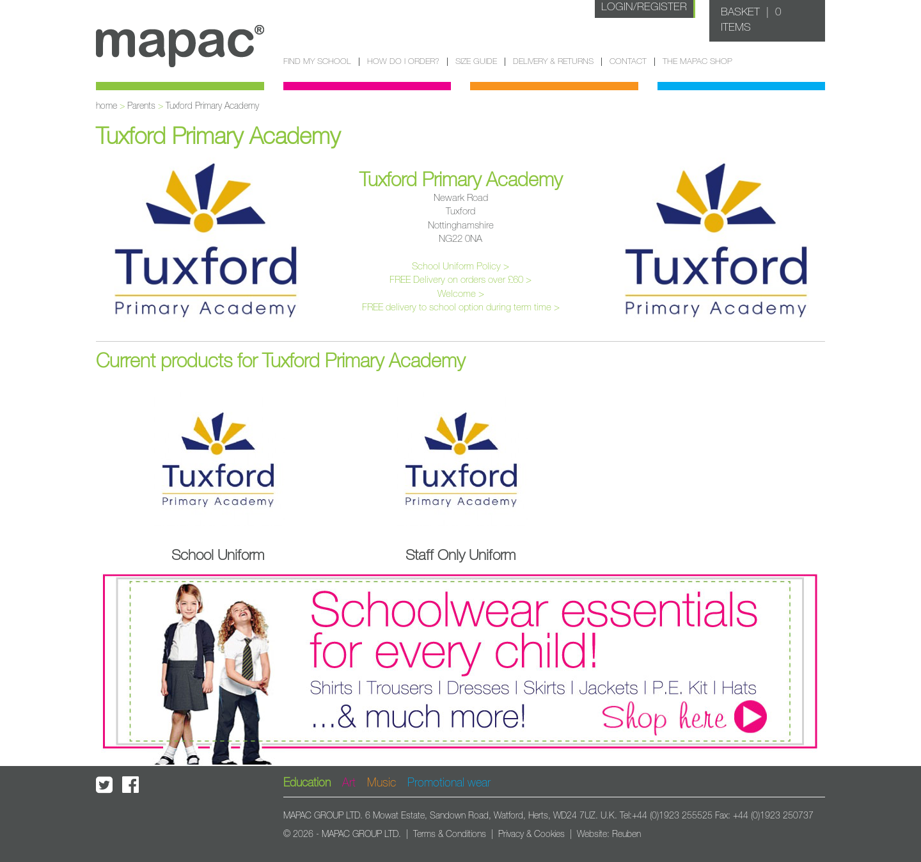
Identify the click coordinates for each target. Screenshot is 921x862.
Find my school (317, 62)
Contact (628, 62)
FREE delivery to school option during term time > (461, 307)
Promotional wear (449, 783)
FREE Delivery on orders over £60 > (460, 280)
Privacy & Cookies (531, 834)
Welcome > (460, 294)
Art (349, 783)
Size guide (476, 62)
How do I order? (403, 62)
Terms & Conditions (449, 834)
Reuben (626, 834)
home (106, 106)
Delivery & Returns (553, 62)
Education (307, 783)
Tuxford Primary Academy (212, 106)
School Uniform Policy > (460, 266)
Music (381, 783)
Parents (141, 106)
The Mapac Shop (697, 62)
